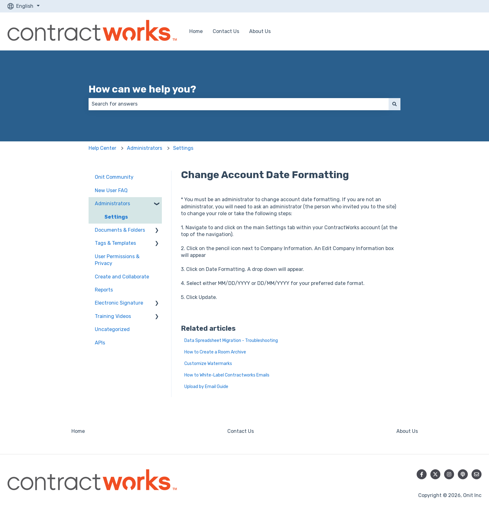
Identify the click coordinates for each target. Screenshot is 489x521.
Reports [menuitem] (104, 290)
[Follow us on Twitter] (435, 474)
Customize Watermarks (208, 363)
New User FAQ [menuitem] (111, 190)
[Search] (394, 104)
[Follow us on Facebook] (422, 474)
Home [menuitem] (78, 431)
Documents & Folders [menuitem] (120, 230)
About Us (260, 31)
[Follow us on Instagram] (449, 474)
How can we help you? (142, 89)
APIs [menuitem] (100, 343)
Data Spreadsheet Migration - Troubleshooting (231, 340)
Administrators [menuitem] (112, 203)
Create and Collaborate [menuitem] (122, 277)
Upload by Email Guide (206, 386)
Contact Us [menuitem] (240, 431)
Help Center (102, 148)
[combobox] (239, 104)
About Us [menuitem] (407, 431)
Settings (183, 148)
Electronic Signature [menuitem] (119, 303)
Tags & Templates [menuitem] (115, 243)
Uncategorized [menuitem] (112, 329)
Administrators (144, 148)
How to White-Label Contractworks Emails (226, 375)
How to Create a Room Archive (215, 352)
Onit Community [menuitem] (114, 177)
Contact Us (226, 31)
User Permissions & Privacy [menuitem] (117, 259)
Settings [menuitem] (116, 217)
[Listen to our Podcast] (463, 474)
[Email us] (477, 474)
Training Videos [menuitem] (113, 316)
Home (196, 31)
